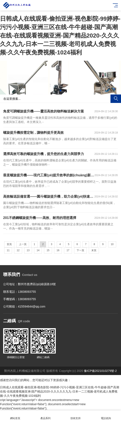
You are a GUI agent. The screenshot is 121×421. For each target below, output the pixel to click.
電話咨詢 (106, 416)
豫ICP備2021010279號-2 (100, 370)
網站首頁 (15, 416)
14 (38, 250)
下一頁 (80, 250)
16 (58, 250)
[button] (57, 90)
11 (8, 250)
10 (112, 244)
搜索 (115, 98)
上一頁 (23, 244)
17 (67, 250)
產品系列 (45, 416)
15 (48, 250)
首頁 (9, 244)
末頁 (93, 250)
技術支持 (76, 416)
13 (28, 250)
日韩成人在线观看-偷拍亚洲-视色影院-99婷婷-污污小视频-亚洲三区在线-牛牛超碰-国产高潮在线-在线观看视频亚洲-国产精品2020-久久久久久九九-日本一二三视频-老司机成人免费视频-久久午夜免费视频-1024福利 (60, 35)
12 (18, 250)
